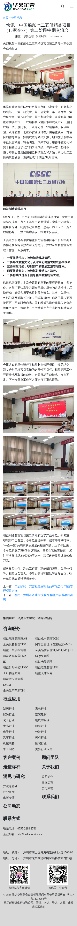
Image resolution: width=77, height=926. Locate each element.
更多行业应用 (43, 749)
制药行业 (9, 708)
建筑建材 (41, 714)
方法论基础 (10, 786)
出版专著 (9, 797)
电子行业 (9, 731)
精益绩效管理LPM (46, 667)
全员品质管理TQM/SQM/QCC (53, 650)
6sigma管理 (42, 655)
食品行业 (9, 726)
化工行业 (9, 720)
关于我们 (50, 767)
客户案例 (11, 757)
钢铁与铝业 (42, 720)
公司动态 (16, 17)
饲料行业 (41, 737)
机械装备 (9, 743)
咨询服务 (11, 628)
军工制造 (9, 749)
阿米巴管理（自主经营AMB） (54, 644)
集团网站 (9, 618)
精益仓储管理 (43, 661)
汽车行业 (9, 737)
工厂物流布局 (11, 673)
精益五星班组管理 (14, 650)
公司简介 (47, 776)
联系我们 (50, 796)
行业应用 (11, 698)
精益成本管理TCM (47, 638)
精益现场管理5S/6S (15, 638)
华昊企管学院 (26, 618)
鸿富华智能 (45, 618)
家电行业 (41, 708)
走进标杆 (11, 767)
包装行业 (41, 731)
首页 (5, 17)
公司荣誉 (47, 788)
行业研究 (9, 792)
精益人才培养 (43, 673)
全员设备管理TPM (14, 644)
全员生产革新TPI (14, 690)
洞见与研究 (14, 776)
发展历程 (47, 782)
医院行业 (41, 743)
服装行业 (41, 726)
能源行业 (9, 714)
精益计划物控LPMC (15, 667)
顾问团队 (50, 757)
